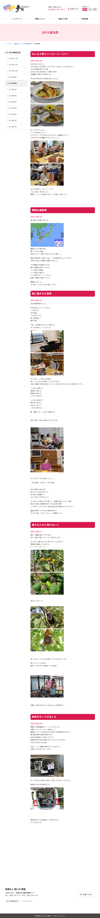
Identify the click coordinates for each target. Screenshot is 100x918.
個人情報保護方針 (13, 901)
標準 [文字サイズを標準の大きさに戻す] (84, 9)
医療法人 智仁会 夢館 (15, 889)
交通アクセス (74, 9)
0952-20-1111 (58, 9)
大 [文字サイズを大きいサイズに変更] (90, 9)
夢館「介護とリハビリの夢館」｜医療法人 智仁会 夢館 (16, 8)
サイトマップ (27, 901)
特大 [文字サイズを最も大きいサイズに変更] (94, 9)
